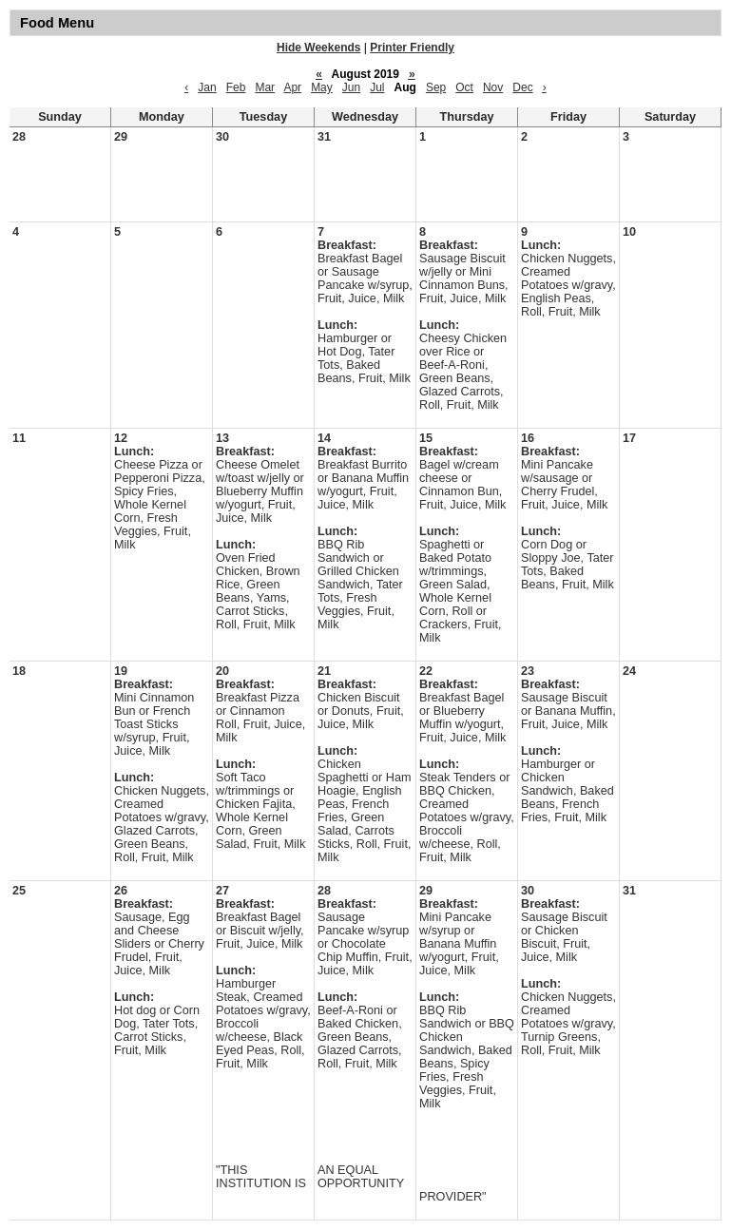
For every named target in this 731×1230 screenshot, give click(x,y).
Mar (265, 87)
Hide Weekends (318, 47)
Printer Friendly (412, 47)
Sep (436, 87)
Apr (292, 87)
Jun (351, 87)
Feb (236, 87)
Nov (493, 87)
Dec (522, 87)
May (322, 87)
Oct (464, 87)
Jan (207, 87)
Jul (377, 87)
